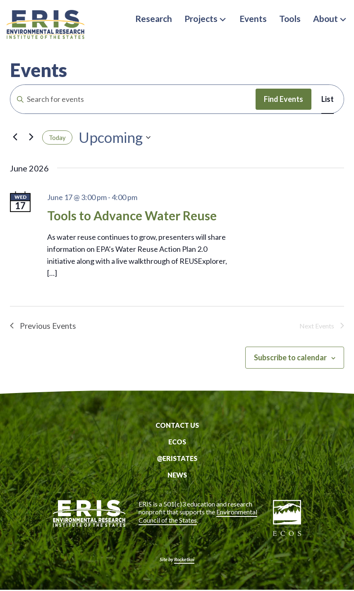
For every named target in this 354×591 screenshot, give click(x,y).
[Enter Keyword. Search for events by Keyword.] (133, 99)
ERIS (48, 26)
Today (57, 137)
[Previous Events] (15, 137)
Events (253, 18)
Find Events (283, 99)
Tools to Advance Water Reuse (132, 215)
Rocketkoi (184, 560)
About (330, 18)
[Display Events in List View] (327, 99)
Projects (205, 18)
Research (153, 18)
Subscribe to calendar (290, 358)
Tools (290, 18)
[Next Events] (31, 137)
